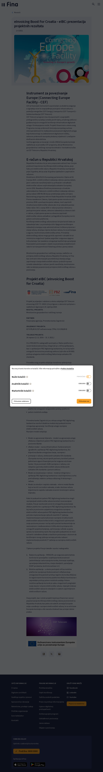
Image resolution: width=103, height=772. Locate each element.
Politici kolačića (67, 368)
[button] (27, 377)
